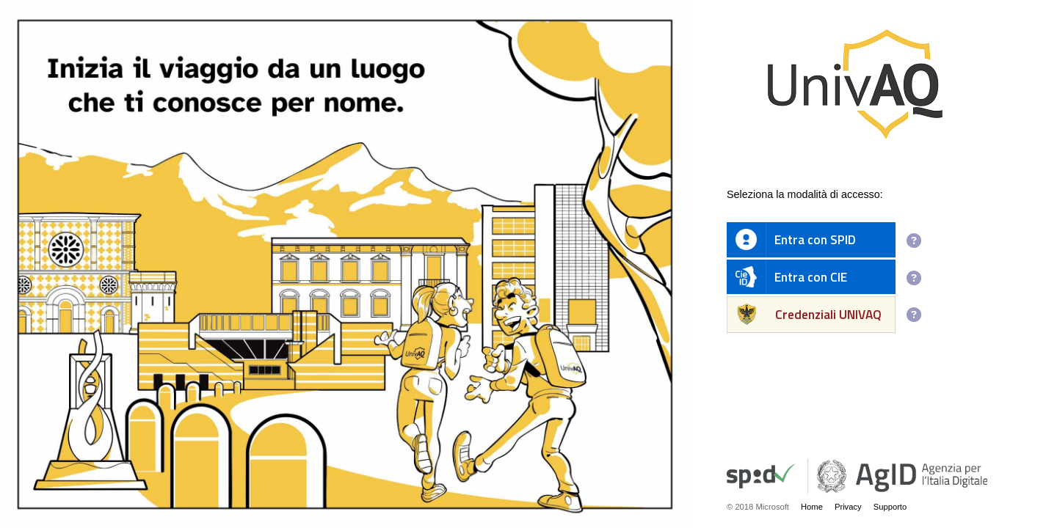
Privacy (848, 506)
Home (812, 506)
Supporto (890, 506)
